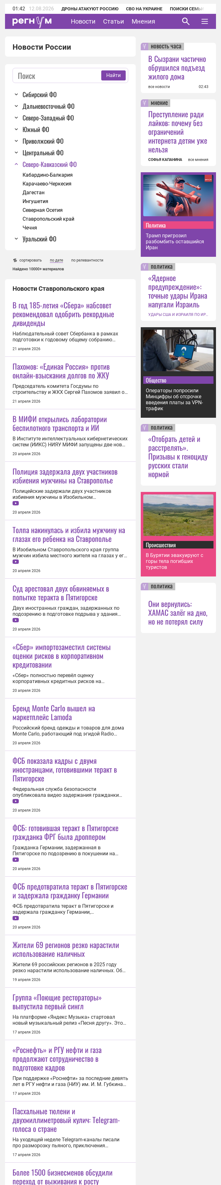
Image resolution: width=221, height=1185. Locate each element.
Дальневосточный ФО (49, 106)
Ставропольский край (48, 219)
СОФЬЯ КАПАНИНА (165, 159)
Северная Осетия (43, 210)
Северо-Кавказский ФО (50, 164)
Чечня (30, 228)
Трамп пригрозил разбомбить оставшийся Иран (175, 242)
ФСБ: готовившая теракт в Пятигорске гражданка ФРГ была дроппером (65, 990)
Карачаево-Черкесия (47, 184)
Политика (156, 225)
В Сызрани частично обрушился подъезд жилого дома (177, 67)
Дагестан (34, 193)
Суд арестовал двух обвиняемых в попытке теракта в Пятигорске (61, 645)
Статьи (113, 21)
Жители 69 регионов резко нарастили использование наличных (66, 1107)
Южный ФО (36, 129)
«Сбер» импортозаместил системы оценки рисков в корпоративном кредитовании (62, 761)
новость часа (166, 46)
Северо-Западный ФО (48, 117)
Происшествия (161, 544)
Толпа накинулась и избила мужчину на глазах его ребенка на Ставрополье (69, 587)
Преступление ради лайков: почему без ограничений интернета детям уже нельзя (177, 131)
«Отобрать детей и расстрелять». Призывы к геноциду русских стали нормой (178, 456)
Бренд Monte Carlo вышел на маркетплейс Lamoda (54, 818)
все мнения (198, 159)
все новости (159, 87)
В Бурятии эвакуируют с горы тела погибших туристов (174, 561)
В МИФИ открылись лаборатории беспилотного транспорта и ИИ (60, 423)
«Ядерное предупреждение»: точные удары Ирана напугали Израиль (177, 290)
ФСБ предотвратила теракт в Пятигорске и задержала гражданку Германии (70, 1049)
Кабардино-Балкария (48, 175)
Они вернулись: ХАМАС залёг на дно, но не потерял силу (177, 612)
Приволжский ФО (43, 141)
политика (162, 267)
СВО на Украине (144, 8)
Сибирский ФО (40, 94)
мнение (159, 103)
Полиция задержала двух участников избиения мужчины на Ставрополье (65, 528)
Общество (156, 380)
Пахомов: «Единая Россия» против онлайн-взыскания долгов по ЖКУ (61, 371)
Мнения (143, 21)
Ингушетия (35, 201)
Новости (83, 21)
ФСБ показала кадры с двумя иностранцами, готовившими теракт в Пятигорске (65, 874)
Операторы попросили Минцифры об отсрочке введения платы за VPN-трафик (174, 399)
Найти (113, 75)
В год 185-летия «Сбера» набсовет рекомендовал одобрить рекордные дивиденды (63, 313)
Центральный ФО (43, 152)
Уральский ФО (39, 238)
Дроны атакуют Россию (89, 8)
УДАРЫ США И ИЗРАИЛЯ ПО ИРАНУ (178, 314)
